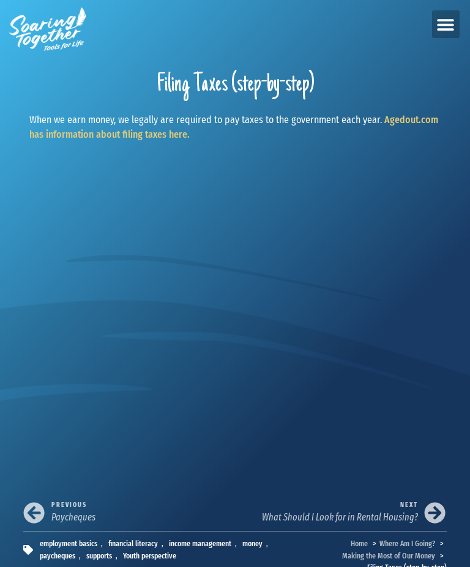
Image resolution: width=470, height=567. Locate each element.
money (252, 543)
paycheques (57, 555)
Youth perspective (149, 555)
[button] (446, 24)
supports (99, 555)
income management (200, 543)
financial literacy (133, 543)
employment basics (68, 543)
